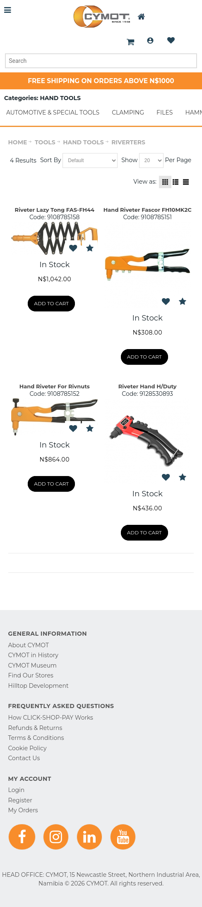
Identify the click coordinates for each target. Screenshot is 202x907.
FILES (164, 112)
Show (129, 160)
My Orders (23, 810)
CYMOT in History (33, 655)
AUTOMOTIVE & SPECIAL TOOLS (52, 112)
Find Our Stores (30, 675)
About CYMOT (28, 645)
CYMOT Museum (32, 665)
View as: (144, 181)
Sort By (50, 160)
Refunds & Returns (35, 728)
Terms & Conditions (36, 738)
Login (150, 40)
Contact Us (24, 758)
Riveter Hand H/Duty (147, 386)
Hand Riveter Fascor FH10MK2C (147, 209)
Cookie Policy (27, 748)
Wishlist (171, 40)
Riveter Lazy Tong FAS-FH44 (54, 209)
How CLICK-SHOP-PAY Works (50, 717)
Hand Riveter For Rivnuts (54, 386)
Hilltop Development (38, 685)
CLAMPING (128, 112)
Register (20, 800)
